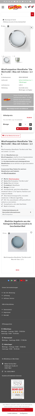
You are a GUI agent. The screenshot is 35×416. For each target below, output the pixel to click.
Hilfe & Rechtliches (8, 304)
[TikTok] (12, 1)
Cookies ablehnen (12, 413)
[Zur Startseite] (3, 20)
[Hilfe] (22, 1)
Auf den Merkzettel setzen (10, 135)
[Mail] (20, 1)
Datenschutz (8, 309)
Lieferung (7, 295)
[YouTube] (14, 1)
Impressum (7, 312)
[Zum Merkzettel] (29, 7)
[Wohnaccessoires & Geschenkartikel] (14, 22)
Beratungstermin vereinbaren (17, 108)
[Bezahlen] (25, 1)
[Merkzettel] (31, 233)
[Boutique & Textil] (10, 20)
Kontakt (6, 315)
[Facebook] (4, 1)
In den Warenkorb (22, 128)
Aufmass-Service (9, 298)
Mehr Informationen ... (25, 406)
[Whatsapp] (6, 1)
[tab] (17, 212)
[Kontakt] (28, 1)
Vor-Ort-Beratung (9, 293)
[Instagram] (9, 1)
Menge (6, 124)
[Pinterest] (17, 1)
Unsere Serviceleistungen (10, 287)
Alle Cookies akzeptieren (17, 409)
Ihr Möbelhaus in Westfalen (10, 359)
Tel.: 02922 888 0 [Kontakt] (10, 371)
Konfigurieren (24, 413)
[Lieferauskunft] (30, 1)
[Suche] (16, 14)
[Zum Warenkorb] (32, 7)
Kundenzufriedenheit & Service (12, 376)
